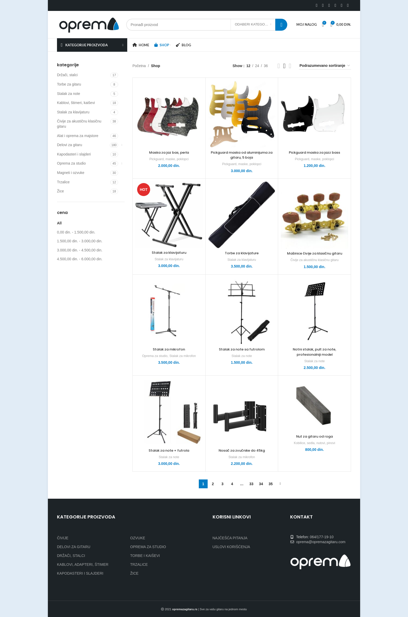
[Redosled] (325, 66)
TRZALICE (139, 564)
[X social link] (323, 5)
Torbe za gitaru (69, 84)
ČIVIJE (62, 538)
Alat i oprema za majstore (77, 136)
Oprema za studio (71, 163)
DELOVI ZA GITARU (73, 547)
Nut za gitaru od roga (314, 436)
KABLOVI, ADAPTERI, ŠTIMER (83, 564)
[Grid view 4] (290, 66)
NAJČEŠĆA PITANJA (230, 538)
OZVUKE (137, 538)
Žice (60, 191)
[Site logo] (89, 24)
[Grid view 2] (278, 66)
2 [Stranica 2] (213, 484)
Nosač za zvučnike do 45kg (241, 450)
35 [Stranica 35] (271, 484)
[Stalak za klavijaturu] (169, 214)
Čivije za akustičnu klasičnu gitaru (79, 123)
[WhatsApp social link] (335, 5)
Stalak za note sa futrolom (241, 349)
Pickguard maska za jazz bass (314, 152)
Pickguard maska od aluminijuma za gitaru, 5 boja (241, 155)
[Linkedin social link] (329, 5)
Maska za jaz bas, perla (169, 152)
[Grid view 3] (284, 66)
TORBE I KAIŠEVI (145, 556)
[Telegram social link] (342, 5)
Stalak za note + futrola (169, 450)
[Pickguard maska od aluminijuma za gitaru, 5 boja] (242, 114)
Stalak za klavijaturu (73, 112)
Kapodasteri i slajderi (74, 154)
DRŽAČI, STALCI (71, 556)
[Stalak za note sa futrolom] (242, 311)
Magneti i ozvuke (70, 173)
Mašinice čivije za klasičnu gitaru (314, 253)
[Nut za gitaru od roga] (314, 405)
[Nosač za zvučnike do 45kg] (242, 412)
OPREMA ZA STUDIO (148, 547)
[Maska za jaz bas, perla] (169, 114)
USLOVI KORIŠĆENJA (231, 547)
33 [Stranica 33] (251, 484)
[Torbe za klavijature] (242, 214)
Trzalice (63, 182)
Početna (139, 66)
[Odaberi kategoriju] (253, 24)
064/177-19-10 (322, 537)
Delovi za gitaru (69, 145)
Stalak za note (68, 94)
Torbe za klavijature (241, 253)
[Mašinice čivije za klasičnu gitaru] (314, 215)
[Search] (206, 25)
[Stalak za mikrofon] (169, 311)
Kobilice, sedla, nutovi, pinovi (314, 443)
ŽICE (134, 573)
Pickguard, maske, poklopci (169, 159)
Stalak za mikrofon (169, 349)
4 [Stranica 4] (232, 484)
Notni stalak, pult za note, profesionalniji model (314, 352)
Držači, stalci (67, 75)
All (59, 223)
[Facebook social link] (317, 5)
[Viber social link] (348, 5)
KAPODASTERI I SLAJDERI (80, 573)
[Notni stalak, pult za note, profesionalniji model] (314, 311)
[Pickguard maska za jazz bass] (314, 114)
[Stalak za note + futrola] (169, 412)
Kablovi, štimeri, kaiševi (76, 103)
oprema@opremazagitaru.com (320, 542)
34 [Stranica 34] (261, 484)
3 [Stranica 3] (222, 484)
